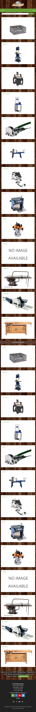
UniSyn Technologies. (27, 706)
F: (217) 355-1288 (18, 690)
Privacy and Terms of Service (18, 708)
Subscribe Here (23, 676)
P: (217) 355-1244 (18, 689)
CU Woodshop (13, 706)
